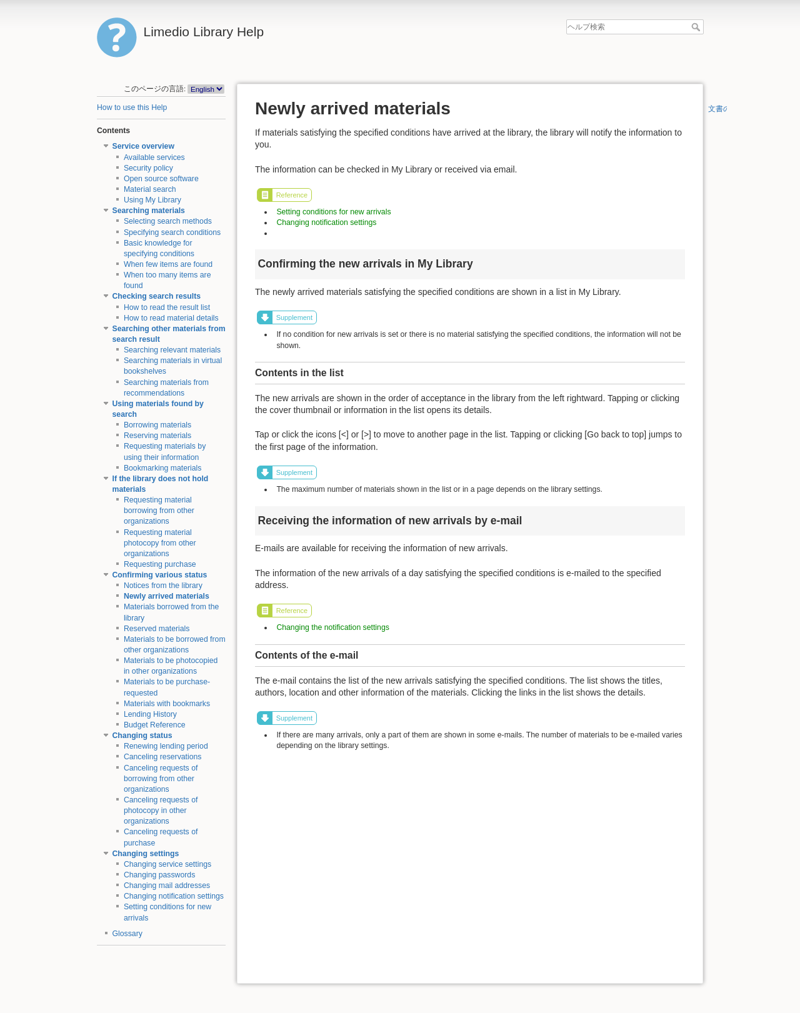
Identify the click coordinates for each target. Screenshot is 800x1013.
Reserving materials (157, 435)
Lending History (150, 714)
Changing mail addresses (167, 885)
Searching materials (148, 210)
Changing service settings (167, 864)
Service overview (143, 146)
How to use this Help (132, 107)
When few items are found (168, 264)
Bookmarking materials (163, 468)
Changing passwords (159, 875)
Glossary (127, 933)
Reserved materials (157, 628)
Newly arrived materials (166, 596)
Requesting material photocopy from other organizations (160, 543)
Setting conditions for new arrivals (333, 211)
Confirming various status (160, 575)
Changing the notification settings (332, 627)
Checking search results (156, 296)
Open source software (161, 178)
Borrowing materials (157, 425)
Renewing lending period (166, 746)
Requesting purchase (160, 564)
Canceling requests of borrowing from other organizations (161, 779)
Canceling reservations (163, 756)
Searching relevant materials (172, 350)
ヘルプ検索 (697, 26)
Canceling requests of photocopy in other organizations (161, 811)
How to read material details (171, 318)
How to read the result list (167, 307)
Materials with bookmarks (167, 703)
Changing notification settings (174, 896)
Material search (150, 189)
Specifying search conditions (172, 232)
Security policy (148, 168)
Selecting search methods (168, 221)
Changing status (142, 735)
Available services (154, 157)
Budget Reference (155, 725)
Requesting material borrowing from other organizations (159, 511)
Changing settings (145, 853)
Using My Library (152, 200)
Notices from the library (163, 585)
